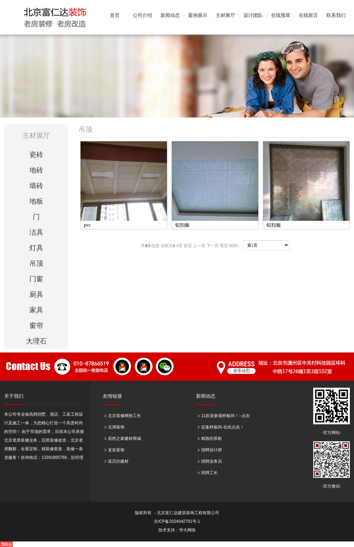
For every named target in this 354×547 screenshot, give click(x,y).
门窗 (36, 279)
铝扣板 (182, 225)
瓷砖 (36, 154)
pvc (87, 225)
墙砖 (36, 185)
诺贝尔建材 (118, 461)
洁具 (36, 232)
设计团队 (253, 15)
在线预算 (280, 15)
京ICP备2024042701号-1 (177, 521)
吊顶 (36, 263)
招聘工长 (209, 472)
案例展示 (197, 15)
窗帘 (36, 325)
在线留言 (308, 15)
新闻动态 (170, 15)
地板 (36, 201)
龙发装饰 (116, 449)
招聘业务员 (211, 461)
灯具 (36, 248)
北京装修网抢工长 (124, 415)
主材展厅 (225, 15)
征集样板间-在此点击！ (222, 427)
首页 (115, 15)
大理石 (36, 341)
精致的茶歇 (211, 438)
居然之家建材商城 (124, 438)
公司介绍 (142, 15)
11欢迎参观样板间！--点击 (225, 415)
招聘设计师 (211, 449)
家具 (36, 310)
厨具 (36, 294)
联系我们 (336, 15)
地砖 (36, 170)
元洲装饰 (116, 427)
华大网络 (187, 530)
